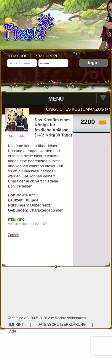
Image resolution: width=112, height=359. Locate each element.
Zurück (13, 235)
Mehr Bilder (17, 136)
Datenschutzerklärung (62, 325)
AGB (13, 332)
